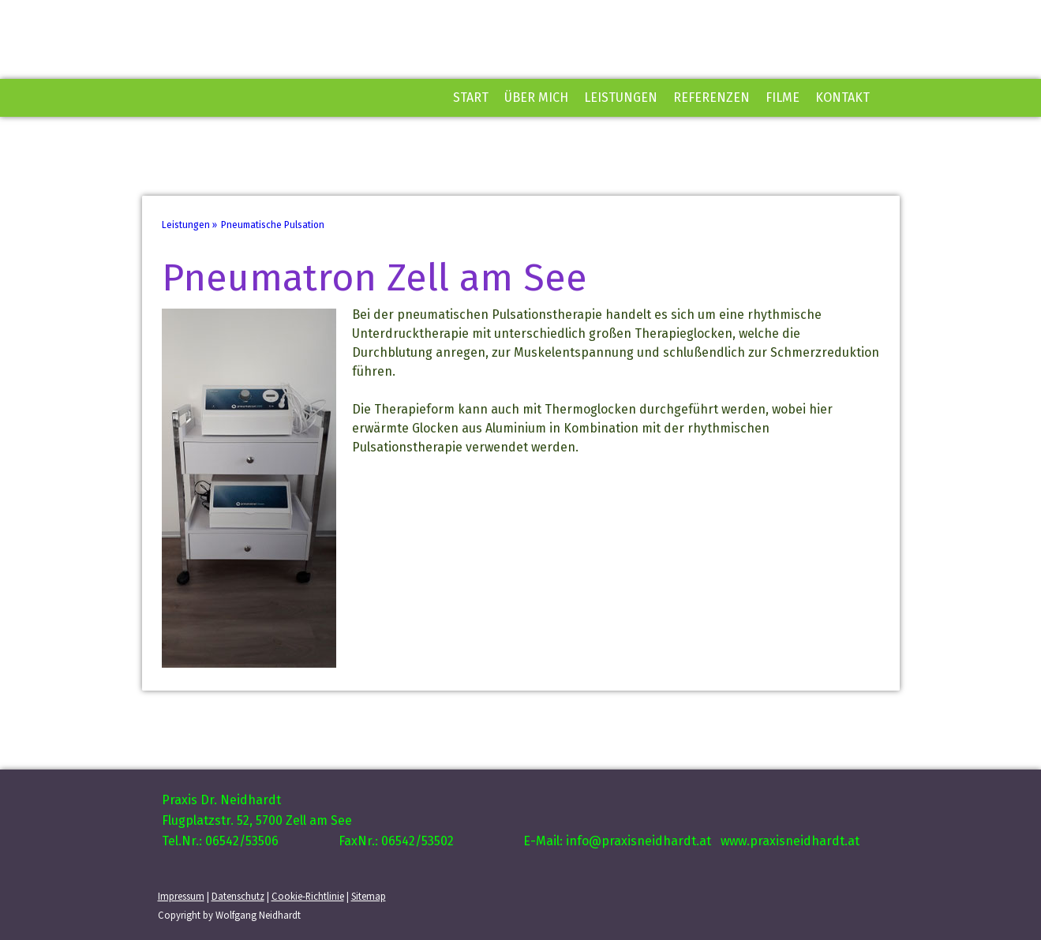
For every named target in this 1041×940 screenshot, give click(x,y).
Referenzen (711, 97)
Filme (782, 97)
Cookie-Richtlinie (307, 895)
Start (471, 97)
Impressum (181, 895)
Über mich (536, 97)
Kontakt (842, 97)
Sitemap (368, 895)
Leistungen (620, 97)
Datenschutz (238, 895)
